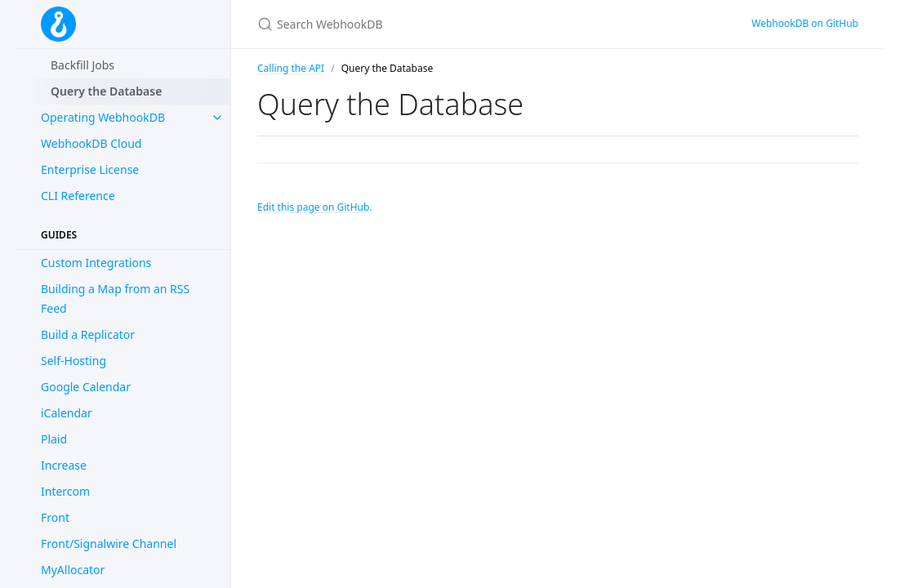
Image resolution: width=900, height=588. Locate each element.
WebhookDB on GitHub (804, 23)
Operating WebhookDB (103, 117)
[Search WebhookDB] (450, 24)
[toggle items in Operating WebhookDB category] (217, 118)
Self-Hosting (73, 360)
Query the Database (106, 91)
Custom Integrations (96, 262)
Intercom (65, 491)
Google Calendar (86, 386)
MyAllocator (73, 569)
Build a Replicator (88, 334)
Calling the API (290, 68)
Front (55, 517)
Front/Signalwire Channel (108, 543)
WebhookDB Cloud (91, 143)
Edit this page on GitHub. (314, 207)
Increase (64, 465)
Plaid (54, 439)
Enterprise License (90, 169)
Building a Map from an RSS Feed (115, 298)
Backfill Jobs (82, 65)
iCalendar (66, 413)
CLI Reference (78, 195)
